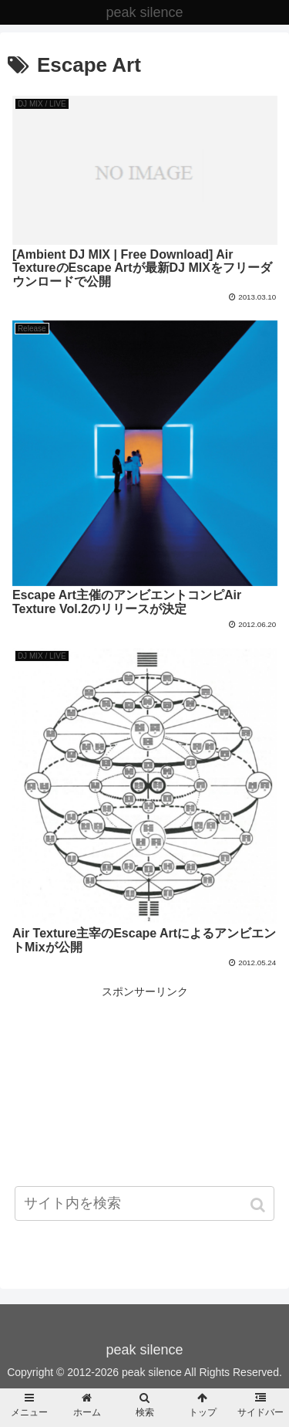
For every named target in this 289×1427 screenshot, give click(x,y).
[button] (259, 1205)
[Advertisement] (144, 1110)
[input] (145, 1203)
